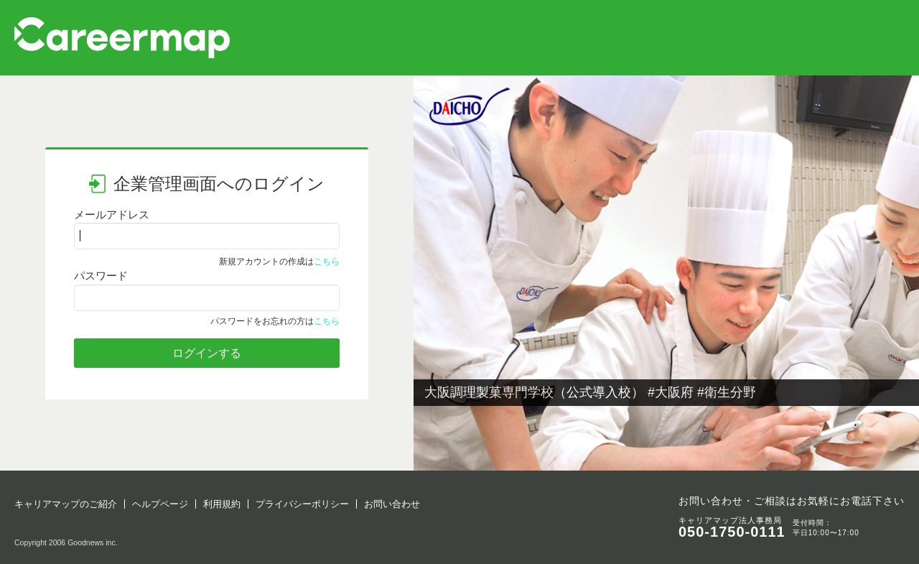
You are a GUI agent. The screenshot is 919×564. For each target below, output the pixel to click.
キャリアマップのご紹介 (65, 504)
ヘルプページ (160, 504)
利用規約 (222, 504)
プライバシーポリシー (302, 504)
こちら (327, 261)
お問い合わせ (392, 504)
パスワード (101, 275)
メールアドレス (111, 214)
